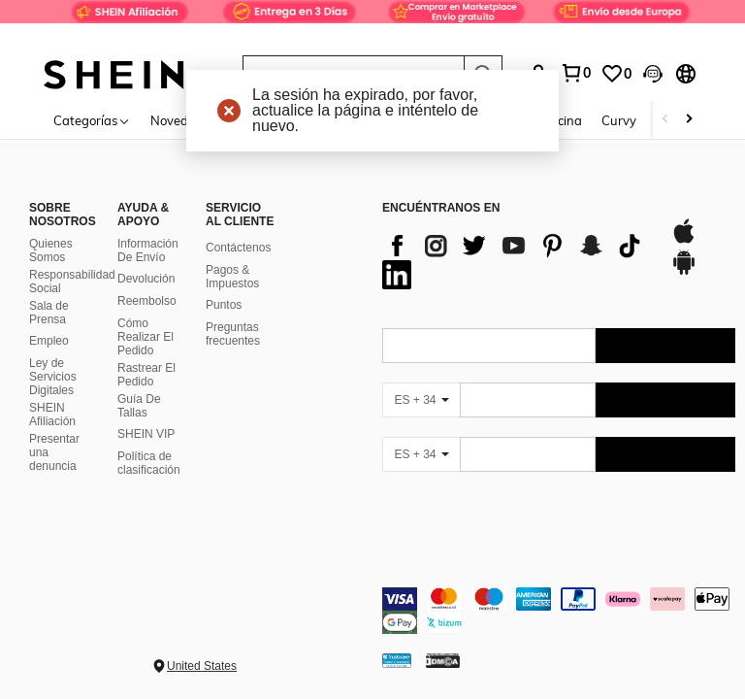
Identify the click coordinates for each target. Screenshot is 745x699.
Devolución (146, 278)
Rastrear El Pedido (146, 374)
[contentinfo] (558, 610)
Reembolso (147, 301)
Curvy (618, 120)
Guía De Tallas (139, 405)
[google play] (683, 272)
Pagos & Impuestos (232, 276)
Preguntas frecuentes (233, 334)
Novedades (183, 120)
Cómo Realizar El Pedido (145, 336)
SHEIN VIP (146, 434)
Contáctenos (238, 247)
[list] (516, 260)
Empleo (49, 341)
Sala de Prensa (49, 312)
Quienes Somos (51, 250)
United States (202, 666)
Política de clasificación (148, 463)
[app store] (683, 241)
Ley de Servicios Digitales (53, 376)
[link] (372, 23)
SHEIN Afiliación (52, 414)
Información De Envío (147, 250)
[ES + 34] (421, 400)
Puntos (224, 305)
